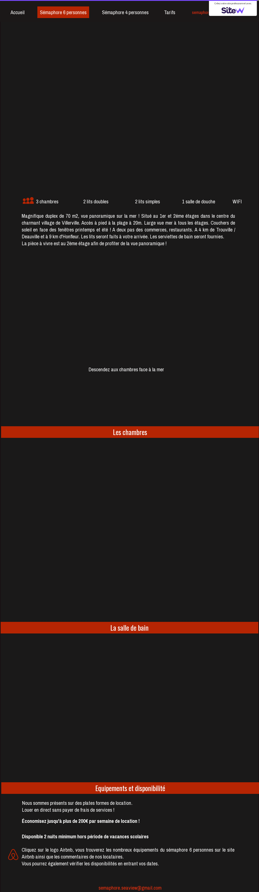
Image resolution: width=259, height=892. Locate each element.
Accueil (17, 12)
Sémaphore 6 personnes (63, 12)
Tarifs (169, 12)
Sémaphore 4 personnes (125, 12)
